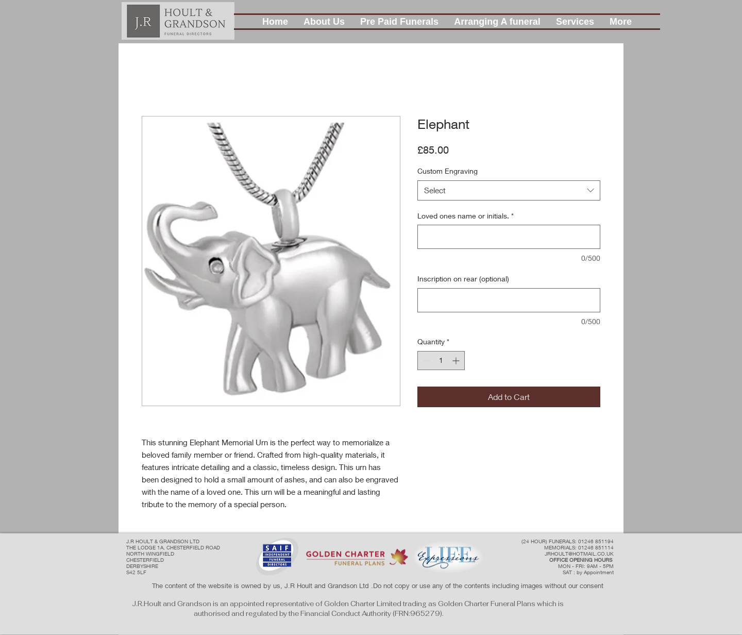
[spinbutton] (441, 361)
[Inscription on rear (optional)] (509, 300)
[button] (324, 21)
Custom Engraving (447, 170)
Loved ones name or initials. (465, 215)
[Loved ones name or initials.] (509, 236)
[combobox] (508, 190)
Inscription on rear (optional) (463, 278)
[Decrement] (425, 361)
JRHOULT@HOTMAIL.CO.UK (579, 553)
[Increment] (456, 361)
